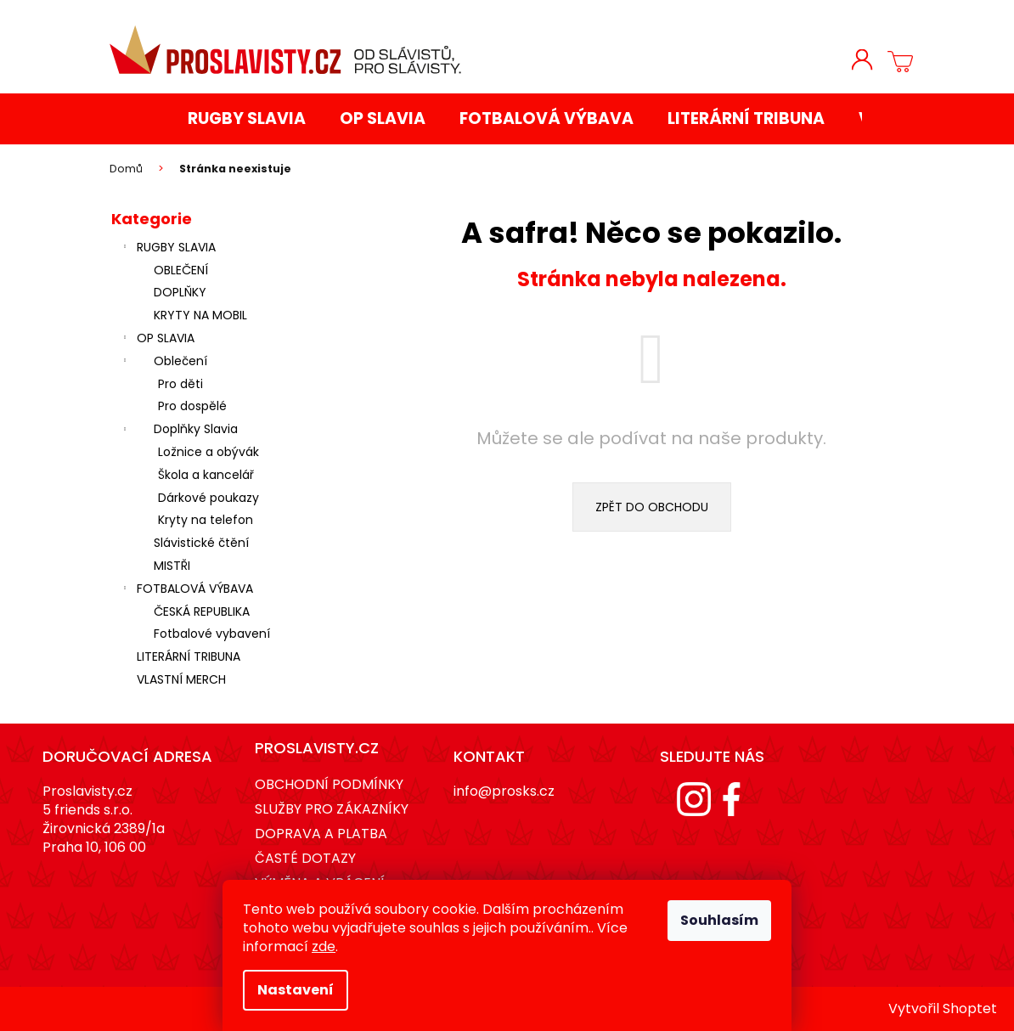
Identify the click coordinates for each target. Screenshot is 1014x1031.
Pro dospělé (192, 405)
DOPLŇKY (180, 292)
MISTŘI (172, 565)
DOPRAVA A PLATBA (321, 833)
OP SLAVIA (157, 340)
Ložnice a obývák (208, 451)
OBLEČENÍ (181, 270)
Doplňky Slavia (179, 430)
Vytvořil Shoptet (942, 1009)
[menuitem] (247, 119)
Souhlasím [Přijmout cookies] (719, 920)
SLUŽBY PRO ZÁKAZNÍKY (331, 809)
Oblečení (163, 362)
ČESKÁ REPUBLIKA (202, 611)
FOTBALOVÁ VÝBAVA (186, 590)
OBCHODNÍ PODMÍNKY (329, 784)
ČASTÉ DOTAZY (305, 858)
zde (323, 946)
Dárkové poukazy (208, 497)
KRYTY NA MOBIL (200, 315)
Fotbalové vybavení (212, 633)
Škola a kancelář (206, 474)
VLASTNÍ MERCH (183, 679)
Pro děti (180, 383)
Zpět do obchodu (651, 507)
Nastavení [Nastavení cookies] (295, 990)
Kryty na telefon (205, 519)
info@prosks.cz (504, 791)
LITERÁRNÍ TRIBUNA (190, 656)
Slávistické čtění (201, 542)
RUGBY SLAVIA (168, 249)
